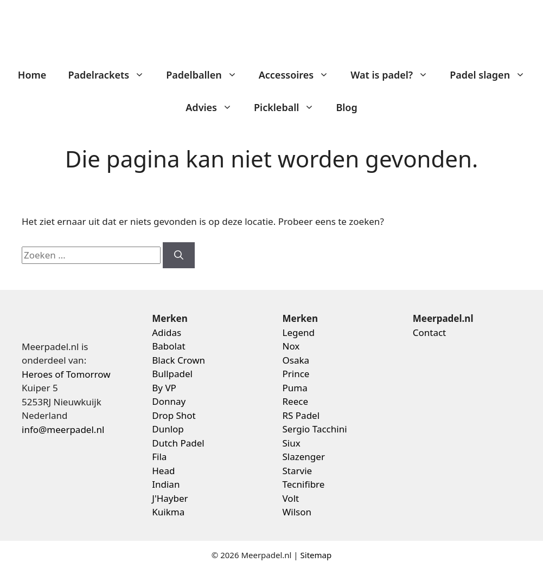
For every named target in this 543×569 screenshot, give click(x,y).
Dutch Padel (178, 443)
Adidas (166, 332)
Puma (295, 388)
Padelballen (207, 75)
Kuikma (168, 512)
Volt (291, 498)
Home (32, 74)
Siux (292, 443)
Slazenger (304, 456)
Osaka (296, 360)
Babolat (168, 346)
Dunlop (168, 429)
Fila (159, 456)
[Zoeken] (179, 255)
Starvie (297, 470)
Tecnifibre (304, 484)
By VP (164, 388)
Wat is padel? (394, 75)
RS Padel (301, 415)
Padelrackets (111, 75)
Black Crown (178, 360)
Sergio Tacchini (315, 429)
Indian (166, 484)
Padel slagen (493, 75)
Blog (346, 107)
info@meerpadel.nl (63, 429)
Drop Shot (174, 415)
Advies (214, 107)
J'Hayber (170, 498)
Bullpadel (172, 373)
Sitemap (316, 554)
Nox (291, 346)
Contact (429, 332)
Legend (299, 332)
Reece (296, 401)
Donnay (169, 401)
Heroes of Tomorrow (66, 374)
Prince (296, 373)
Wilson (297, 512)
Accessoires (299, 75)
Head (163, 470)
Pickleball (289, 107)
